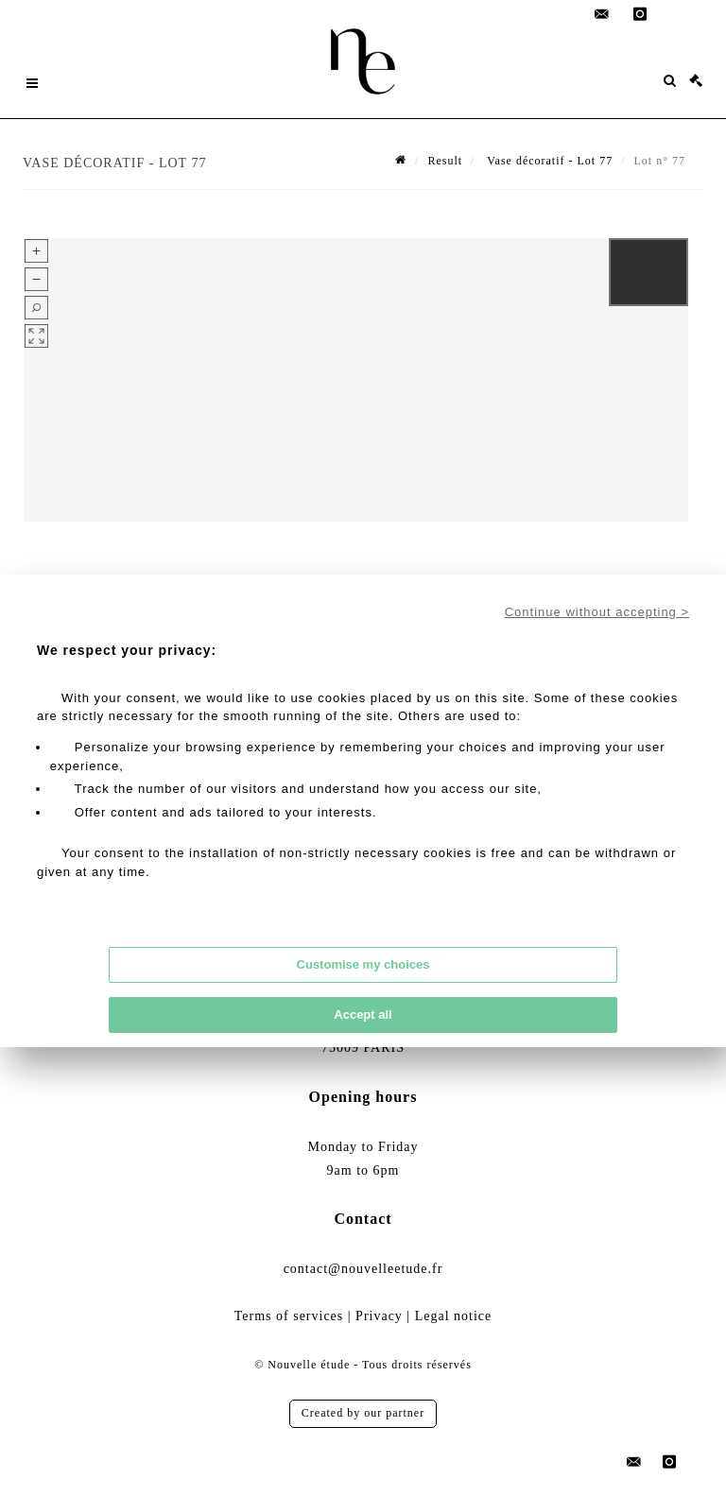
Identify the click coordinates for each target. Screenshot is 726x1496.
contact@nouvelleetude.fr (363, 1269)
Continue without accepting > (597, 612)
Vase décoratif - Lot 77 (548, 160)
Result (444, 160)
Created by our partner (363, 1412)
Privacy (379, 1316)
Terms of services (289, 1316)
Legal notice (454, 1316)
